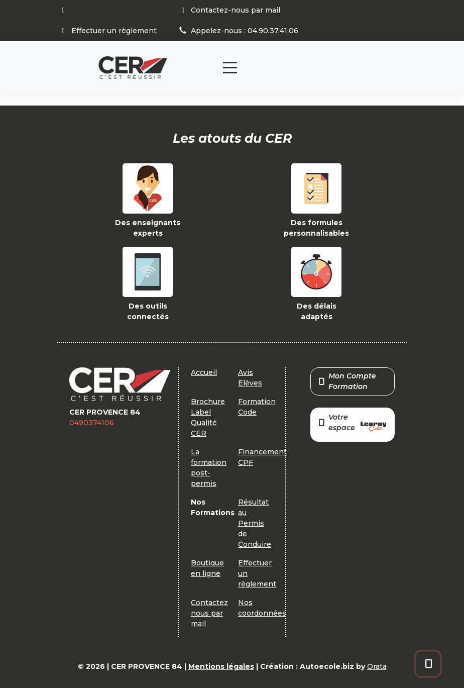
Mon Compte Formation (347, 381)
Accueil (204, 372)
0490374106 (91, 422)
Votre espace (352, 423)
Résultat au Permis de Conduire (254, 523)
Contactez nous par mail (209, 613)
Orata (377, 666)
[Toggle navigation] (230, 67)
